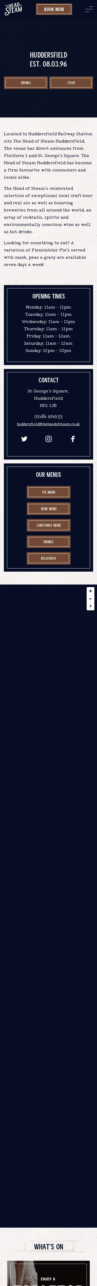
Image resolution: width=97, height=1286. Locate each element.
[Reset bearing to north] (90, 606)
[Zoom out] (90, 599)
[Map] (48, 906)
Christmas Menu (48, 525)
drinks (48, 541)
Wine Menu (48, 508)
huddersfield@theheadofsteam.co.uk (48, 424)
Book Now (54, 9)
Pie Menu (48, 492)
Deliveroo (48, 558)
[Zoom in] (90, 591)
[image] (13, 9)
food (71, 82)
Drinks (26, 82)
